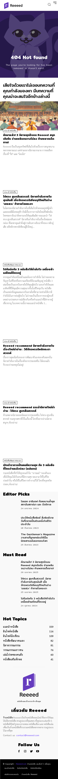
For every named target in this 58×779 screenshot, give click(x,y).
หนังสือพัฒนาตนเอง (12, 265)
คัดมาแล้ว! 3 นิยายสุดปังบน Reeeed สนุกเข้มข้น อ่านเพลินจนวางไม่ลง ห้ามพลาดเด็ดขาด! (29, 139)
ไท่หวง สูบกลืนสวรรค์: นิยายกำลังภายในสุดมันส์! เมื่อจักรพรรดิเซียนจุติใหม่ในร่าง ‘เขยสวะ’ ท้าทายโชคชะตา (27, 200)
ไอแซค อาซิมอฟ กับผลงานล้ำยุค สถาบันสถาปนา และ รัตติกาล (38, 503)
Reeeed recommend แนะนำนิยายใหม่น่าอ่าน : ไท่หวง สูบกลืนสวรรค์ (29, 409)
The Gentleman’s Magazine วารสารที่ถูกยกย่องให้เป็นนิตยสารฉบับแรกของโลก (38, 537)
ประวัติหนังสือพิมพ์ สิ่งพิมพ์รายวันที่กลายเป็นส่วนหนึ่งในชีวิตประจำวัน (37, 521)
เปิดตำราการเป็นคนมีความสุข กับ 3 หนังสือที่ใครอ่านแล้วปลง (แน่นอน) (28, 467)
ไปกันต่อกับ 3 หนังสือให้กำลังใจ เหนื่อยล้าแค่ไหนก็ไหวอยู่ (28, 271)
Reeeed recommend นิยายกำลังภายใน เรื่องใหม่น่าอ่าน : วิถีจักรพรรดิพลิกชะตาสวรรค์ (28, 349)
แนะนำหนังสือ (10, 131)
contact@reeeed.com (27, 735)
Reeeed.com (21, 764)
